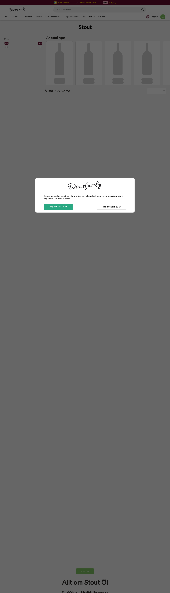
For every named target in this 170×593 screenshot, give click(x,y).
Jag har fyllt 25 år (58, 207)
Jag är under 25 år (112, 207)
